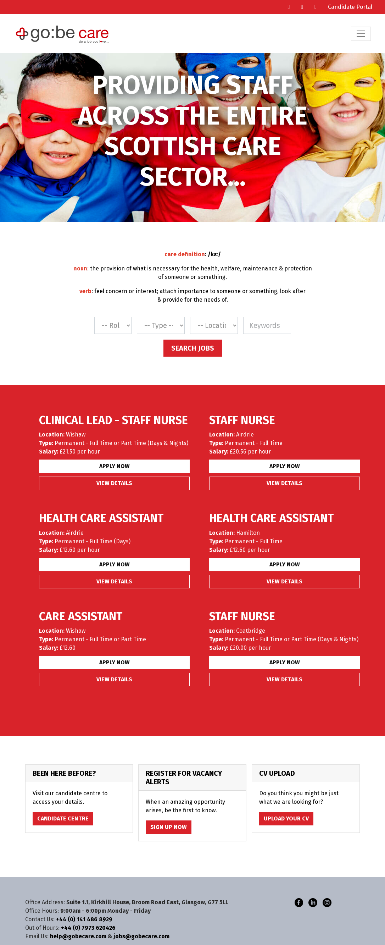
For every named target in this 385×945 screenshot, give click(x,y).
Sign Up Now (168, 827)
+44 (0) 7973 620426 (88, 927)
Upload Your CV (286, 818)
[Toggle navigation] (361, 34)
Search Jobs (192, 348)
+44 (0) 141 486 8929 (84, 919)
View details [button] (114, 483)
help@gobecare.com (78, 936)
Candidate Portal (350, 7)
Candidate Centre (63, 818)
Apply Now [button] (114, 466)
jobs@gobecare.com (141, 936)
